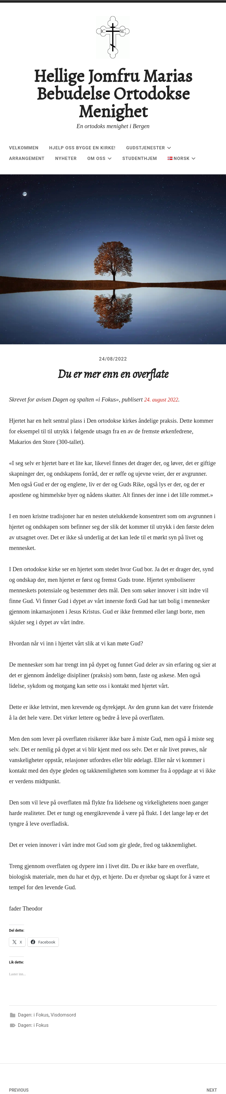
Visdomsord (63, 1039)
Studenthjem (139, 158)
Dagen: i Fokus (33, 1039)
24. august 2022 (163, 424)
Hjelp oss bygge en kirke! (82, 148)
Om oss (99, 158)
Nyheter (66, 158)
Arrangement (27, 158)
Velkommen (24, 148)
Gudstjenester (148, 148)
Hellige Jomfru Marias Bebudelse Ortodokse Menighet (112, 93)
